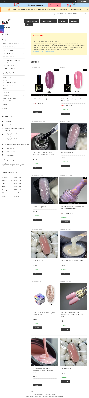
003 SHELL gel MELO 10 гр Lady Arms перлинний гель (44, 313)
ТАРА (4, 89)
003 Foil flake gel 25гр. (39, 207)
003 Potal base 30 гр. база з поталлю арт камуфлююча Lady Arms (72, 207)
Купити (37, 112)
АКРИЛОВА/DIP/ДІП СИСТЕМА (9, 73)
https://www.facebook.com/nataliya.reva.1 (15, 144)
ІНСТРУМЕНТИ (7, 65)
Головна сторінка (31, 21)
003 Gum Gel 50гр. (66, 368)
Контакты (5, 105)
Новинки (62, 21)
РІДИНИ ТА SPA (8, 69)
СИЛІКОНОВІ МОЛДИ (9, 47)
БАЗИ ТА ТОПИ (8, 50)
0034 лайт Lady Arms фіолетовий (43, 99)
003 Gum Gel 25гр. (38, 260)
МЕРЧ (5, 95)
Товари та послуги (47, 21)
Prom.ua (53, 394)
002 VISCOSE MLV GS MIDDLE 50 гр (72, 260)
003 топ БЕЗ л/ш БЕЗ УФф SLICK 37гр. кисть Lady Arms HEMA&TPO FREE (44, 154)
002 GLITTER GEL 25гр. (68, 153)
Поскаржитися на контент (40, 396)
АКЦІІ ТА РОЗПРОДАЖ (10, 43)
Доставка (74, 21)
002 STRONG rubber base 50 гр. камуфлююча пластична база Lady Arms (43, 370)
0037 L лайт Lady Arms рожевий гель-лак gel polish (72, 100)
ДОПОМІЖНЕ (7, 85)
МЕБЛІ (5, 92)
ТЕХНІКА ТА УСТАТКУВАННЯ (8, 81)
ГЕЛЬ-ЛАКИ (6, 53)
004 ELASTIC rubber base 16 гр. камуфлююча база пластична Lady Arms (72, 314)
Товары (4, 40)
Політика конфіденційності (55, 396)
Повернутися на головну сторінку (43, 51)
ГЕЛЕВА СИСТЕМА (8, 57)
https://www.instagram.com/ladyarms (13, 165)
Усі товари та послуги (37, 392)
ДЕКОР (5, 77)
